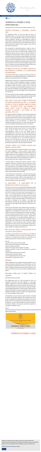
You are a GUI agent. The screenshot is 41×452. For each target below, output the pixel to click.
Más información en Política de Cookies (11, 446)
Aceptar (4, 449)
